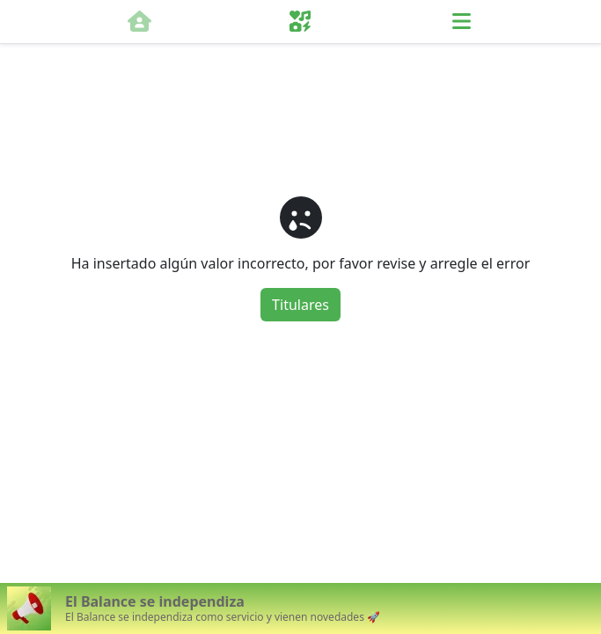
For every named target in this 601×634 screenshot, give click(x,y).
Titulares (300, 304)
